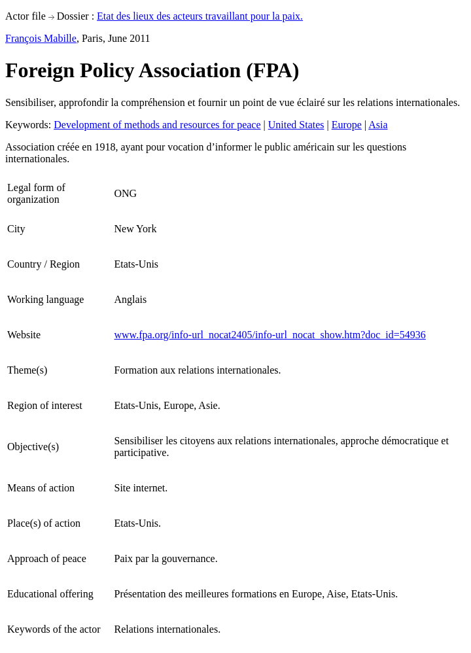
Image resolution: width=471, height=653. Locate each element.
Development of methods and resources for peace (157, 124)
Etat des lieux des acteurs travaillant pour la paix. (200, 16)
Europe (347, 124)
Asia (377, 124)
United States (296, 124)
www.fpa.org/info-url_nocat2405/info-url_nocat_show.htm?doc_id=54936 (270, 334)
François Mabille (41, 38)
